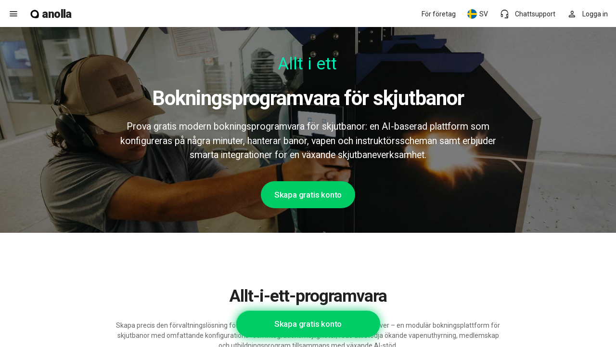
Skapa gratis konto (308, 195)
